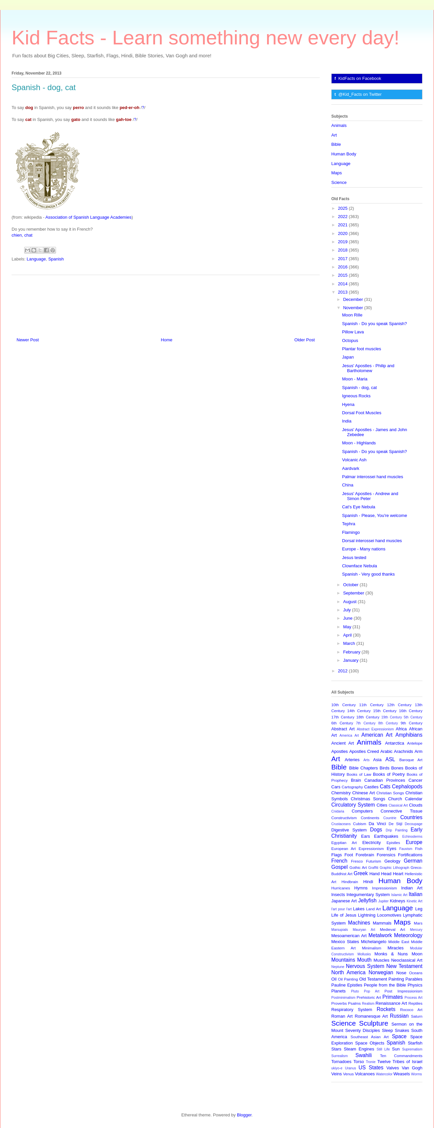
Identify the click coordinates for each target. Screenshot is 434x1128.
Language (36, 258)
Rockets (386, 1009)
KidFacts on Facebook (359, 78)
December (353, 299)
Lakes (359, 908)
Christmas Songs (368, 798)
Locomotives (389, 915)
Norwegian (381, 972)
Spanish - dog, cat (359, 387)
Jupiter (383, 901)
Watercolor (384, 1074)
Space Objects (369, 1043)
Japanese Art (344, 900)
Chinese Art (363, 792)
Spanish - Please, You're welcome (374, 515)
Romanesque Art (371, 1016)
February (352, 651)
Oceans (415, 973)
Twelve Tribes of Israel (399, 1061)
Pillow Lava (353, 331)
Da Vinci (377, 823)
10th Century (343, 705)
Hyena (348, 404)
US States (370, 1067)
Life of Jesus (343, 915)
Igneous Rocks (356, 395)
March (349, 643)
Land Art (373, 909)
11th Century (371, 705)
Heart (398, 873)
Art (334, 135)
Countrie (389, 818)
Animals (339, 125)
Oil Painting (348, 979)
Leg (418, 908)
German (413, 861)
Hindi (368, 881)
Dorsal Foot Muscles (361, 412)
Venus (348, 1074)
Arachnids (403, 751)
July (347, 609)
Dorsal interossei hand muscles (372, 540)
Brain (356, 780)
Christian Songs (390, 793)
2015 (343, 275)
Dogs (376, 829)
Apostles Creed (364, 751)
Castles (371, 786)
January (351, 660)
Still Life (383, 1049)
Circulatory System (353, 805)
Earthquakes (386, 836)
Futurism (373, 861)
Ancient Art (342, 743)
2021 (343, 224)
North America (348, 972)
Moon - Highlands (359, 442)
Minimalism (371, 948)
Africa (401, 728)
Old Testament (373, 979)
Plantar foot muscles (361, 348)
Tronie (370, 1062)
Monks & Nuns (391, 953)
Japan (347, 357)
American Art (377, 735)
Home (167, 339)
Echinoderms (412, 836)
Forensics (386, 854)
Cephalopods (407, 786)
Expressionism (371, 848)
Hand (374, 873)
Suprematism (412, 1049)
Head (386, 873)
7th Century (365, 723)
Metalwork (380, 935)
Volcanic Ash (354, 459)
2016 (343, 266)
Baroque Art (410, 760)
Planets (338, 990)
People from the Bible (385, 985)
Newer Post (28, 339)
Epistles (393, 842)
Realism (368, 1003)
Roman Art (342, 1016)
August (350, 601)
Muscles (382, 960)
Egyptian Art (344, 842)
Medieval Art (392, 929)
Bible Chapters (363, 767)
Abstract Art (342, 728)
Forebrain (365, 854)
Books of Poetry (389, 774)
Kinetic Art (414, 901)
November (353, 307)
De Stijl (395, 823)
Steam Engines (359, 1048)
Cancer (415, 780)
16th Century (410, 710)
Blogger (244, 1114)
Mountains (343, 960)
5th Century (413, 717)
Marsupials (339, 929)
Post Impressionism (403, 991)
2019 (343, 241)
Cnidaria (337, 811)
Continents (370, 818)
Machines (359, 923)
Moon (416, 953)
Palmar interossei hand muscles (372, 476)
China (347, 484)
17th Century (342, 717)
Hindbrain (350, 881)
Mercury (416, 929)
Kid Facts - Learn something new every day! (206, 38)
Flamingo (350, 532)
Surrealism (339, 1056)
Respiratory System (351, 1009)
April (348, 635)
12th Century (399, 705)
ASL (390, 759)
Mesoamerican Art (349, 935)
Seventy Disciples (362, 1030)
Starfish (415, 1043)
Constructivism (344, 818)
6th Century (342, 723)
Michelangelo (374, 941)
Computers (362, 811)
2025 (343, 208)
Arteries (352, 759)
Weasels (402, 1073)
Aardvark (350, 468)
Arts (366, 760)
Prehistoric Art (369, 997)
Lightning (367, 915)
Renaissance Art (391, 1003)
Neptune (337, 967)
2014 (343, 283)
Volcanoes (365, 1073)
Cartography (352, 787)
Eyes (391, 848)
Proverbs (339, 1003)
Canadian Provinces (384, 780)
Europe (414, 842)
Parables (414, 979)
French (339, 861)
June (348, 618)
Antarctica (394, 743)
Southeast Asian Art (370, 1037)
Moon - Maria (354, 378)
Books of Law (359, 774)
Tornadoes (341, 1061)
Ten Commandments (401, 1055)
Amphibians (409, 735)
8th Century (388, 723)
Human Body (343, 153)
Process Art (413, 997)
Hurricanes (340, 888)
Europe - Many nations (363, 548)
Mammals (382, 923)
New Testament (404, 966)
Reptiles (415, 1003)
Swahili (363, 1055)
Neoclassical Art (406, 960)
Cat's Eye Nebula (358, 506)
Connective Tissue (401, 811)
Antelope (414, 743)
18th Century (367, 717)
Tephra (348, 523)
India (346, 421)
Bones (397, 767)
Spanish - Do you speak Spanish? (374, 323)
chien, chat (22, 235)
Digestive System (349, 829)
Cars (335, 786)
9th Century (411, 723)
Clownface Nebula (359, 565)
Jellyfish (367, 900)
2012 (343, 670)
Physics (414, 985)
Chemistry (341, 792)
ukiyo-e (337, 1068)
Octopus (350, 340)
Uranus (350, 1068)
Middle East (398, 941)
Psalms (354, 1003)
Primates (392, 997)
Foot (349, 854)
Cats (385, 786)
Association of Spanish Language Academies (88, 217)
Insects (338, 894)
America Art (349, 735)
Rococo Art (411, 1009)
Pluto (355, 991)
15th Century (385, 710)
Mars (418, 923)
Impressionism (384, 888)
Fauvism (405, 849)
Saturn (416, 1016)
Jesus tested (354, 557)
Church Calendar (405, 798)
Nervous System (365, 966)
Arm (418, 751)
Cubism (359, 823)
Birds (385, 767)
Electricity (371, 842)
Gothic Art (358, 867)
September (354, 593)
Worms (416, 1074)
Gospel (339, 867)
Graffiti (373, 868)
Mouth (364, 960)
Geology (392, 861)
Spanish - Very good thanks (368, 574)
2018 (343, 250)
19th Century (391, 717)
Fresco (357, 861)
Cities (381, 805)
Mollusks (364, 954)
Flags (336, 854)
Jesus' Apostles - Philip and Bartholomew (368, 368)
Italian (415, 894)
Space (399, 1036)
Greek (361, 873)
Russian (399, 1016)
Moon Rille (352, 314)
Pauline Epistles (346, 985)
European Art (343, 848)
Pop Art (372, 991)
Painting (396, 979)
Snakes (402, 1030)
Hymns (360, 887)
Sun (396, 1048)
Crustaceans (341, 824)
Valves (392, 1067)
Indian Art (411, 887)
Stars (336, 1048)
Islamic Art (399, 895)
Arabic (386, 751)
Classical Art (398, 805)
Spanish (56, 258)
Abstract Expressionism (375, 729)
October (351, 584)
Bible (336, 144)
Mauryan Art (364, 929)
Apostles (339, 751)
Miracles (396, 947)
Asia (377, 759)
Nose (401, 972)
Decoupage (413, 824)
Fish (418, 848)
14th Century (359, 710)
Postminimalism (343, 997)
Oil (334, 979)
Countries (411, 817)
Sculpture (373, 1023)
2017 (343, 258)
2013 (343, 292)
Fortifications (410, 854)
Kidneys (397, 900)
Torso (358, 1061)
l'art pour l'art (341, 909)
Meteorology (408, 935)
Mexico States (345, 941)
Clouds (415, 805)
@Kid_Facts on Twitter (360, 94)
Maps (336, 172)
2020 (343, 233)
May (348, 626)
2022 (343, 216)
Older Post (305, 339)
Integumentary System (368, 894)
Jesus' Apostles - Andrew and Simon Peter (370, 496)
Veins (336, 1073)
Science (339, 182)
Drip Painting (396, 830)
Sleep (387, 1030)
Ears (365, 836)
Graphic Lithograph (394, 868)
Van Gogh (412, 1067)
